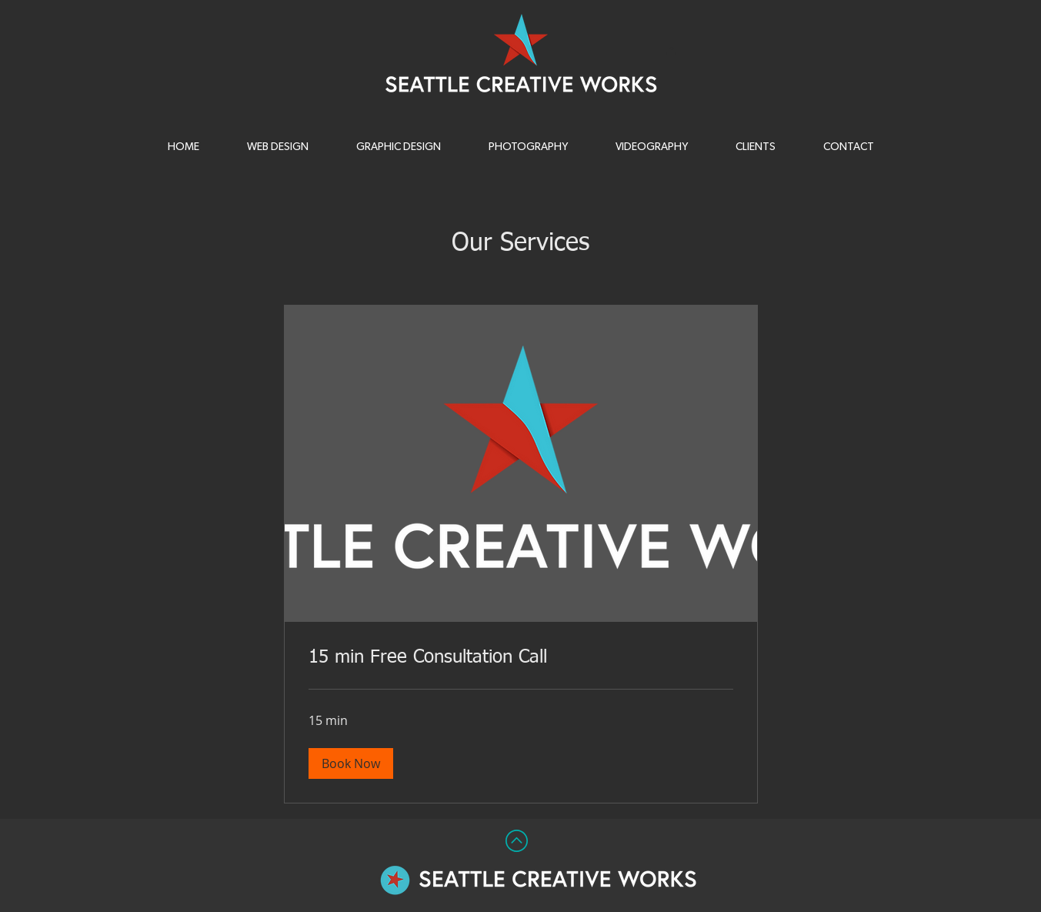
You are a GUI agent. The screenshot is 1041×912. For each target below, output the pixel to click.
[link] (521, 658)
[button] (528, 147)
